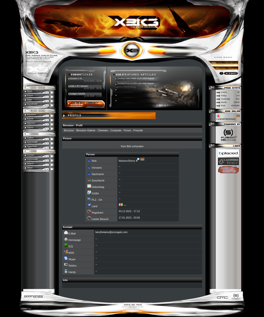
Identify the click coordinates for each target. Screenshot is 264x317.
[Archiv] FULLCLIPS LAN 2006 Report (136, 83)
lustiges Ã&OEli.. (78, 94)
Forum (127, 130)
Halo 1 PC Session (79, 86)
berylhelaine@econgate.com (112, 232)
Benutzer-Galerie (86, 130)
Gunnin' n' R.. (76, 78)
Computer (116, 130)
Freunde (138, 130)
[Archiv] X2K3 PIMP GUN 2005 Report (136, 78)
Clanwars (103, 130)
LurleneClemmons (226, 119)
